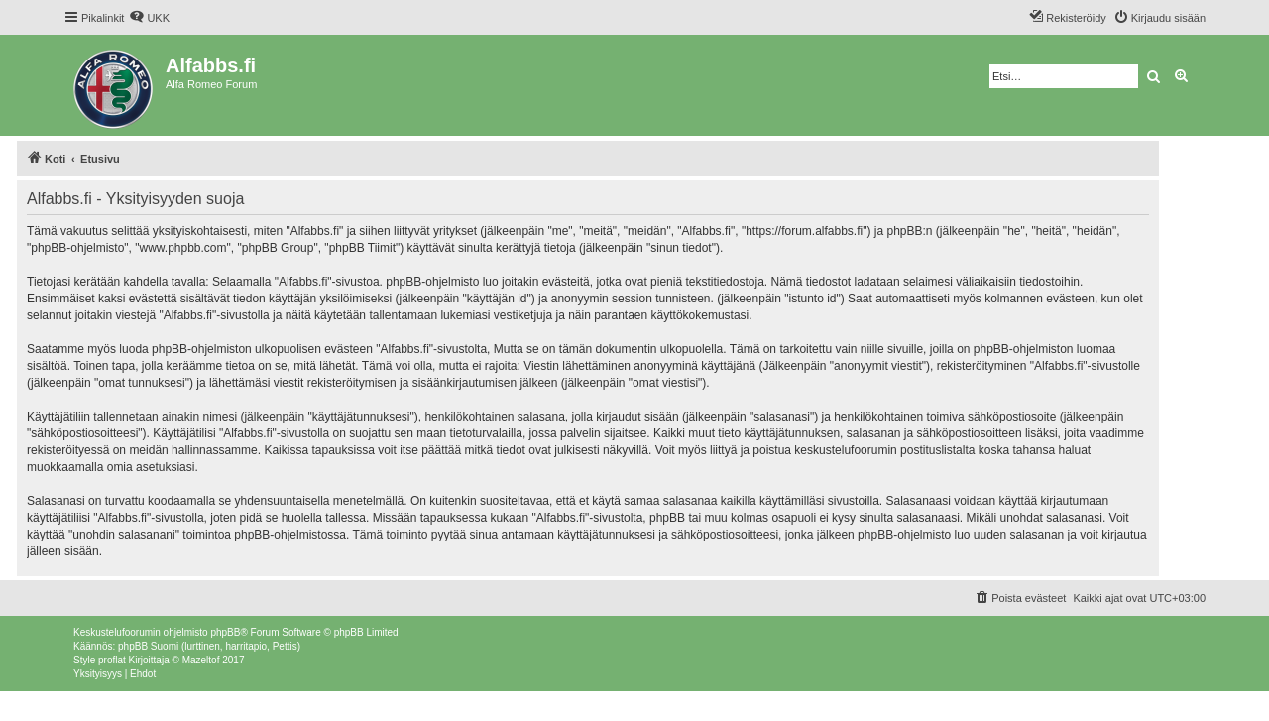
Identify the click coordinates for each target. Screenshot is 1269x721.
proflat (112, 660)
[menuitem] (149, 18)
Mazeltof (201, 660)
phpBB (225, 632)
